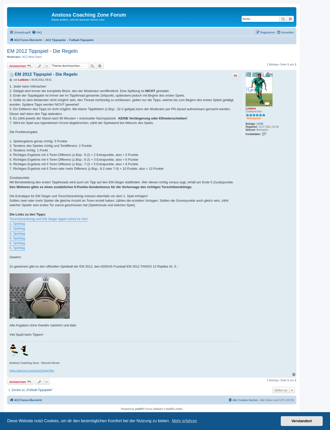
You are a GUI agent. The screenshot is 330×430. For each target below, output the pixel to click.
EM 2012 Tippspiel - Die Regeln (42, 51)
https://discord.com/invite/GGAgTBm (32, 370)
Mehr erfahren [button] (184, 421)
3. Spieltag (17, 233)
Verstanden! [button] (302, 421)
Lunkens (251, 108)
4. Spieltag (17, 238)
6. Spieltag (17, 248)
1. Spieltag (17, 224)
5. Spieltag (17, 243)
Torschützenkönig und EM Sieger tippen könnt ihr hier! (49, 219)
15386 (259, 123)
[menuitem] (37, 32)
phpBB (138, 409)
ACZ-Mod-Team (32, 56)
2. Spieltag (17, 228)
